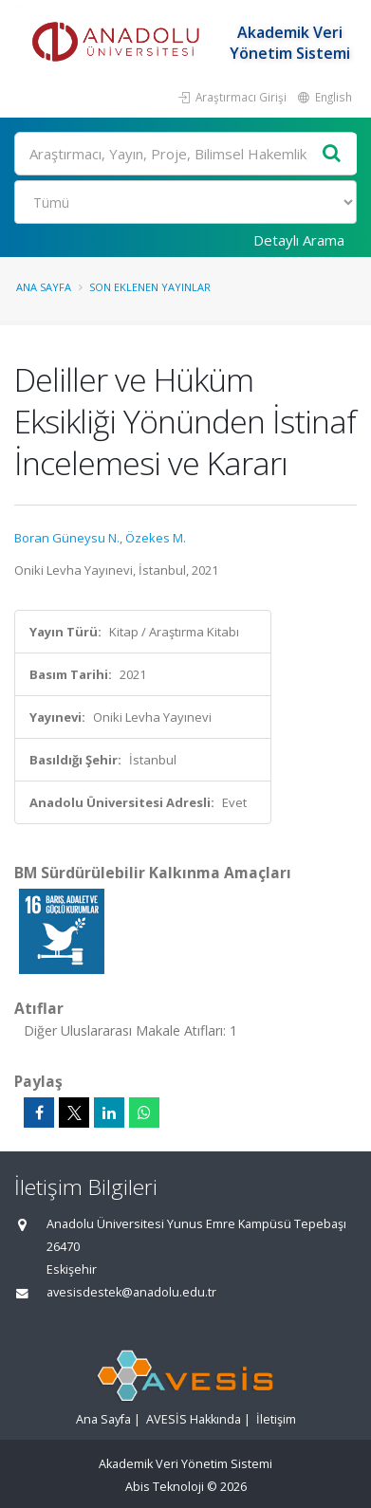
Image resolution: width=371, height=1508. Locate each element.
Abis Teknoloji (164, 1487)
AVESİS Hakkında (193, 1419)
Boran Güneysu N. (67, 537)
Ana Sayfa (43, 287)
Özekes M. (155, 537)
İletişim (276, 1419)
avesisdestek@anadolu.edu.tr (131, 1292)
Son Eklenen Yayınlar (150, 287)
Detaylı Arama (298, 239)
